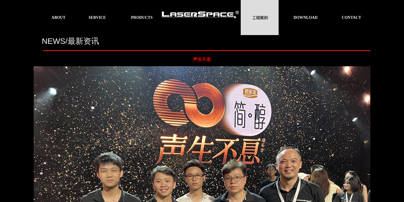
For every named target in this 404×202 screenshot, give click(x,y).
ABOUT (59, 17)
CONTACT (351, 17)
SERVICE (97, 17)
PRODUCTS (142, 17)
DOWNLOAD (305, 17)
